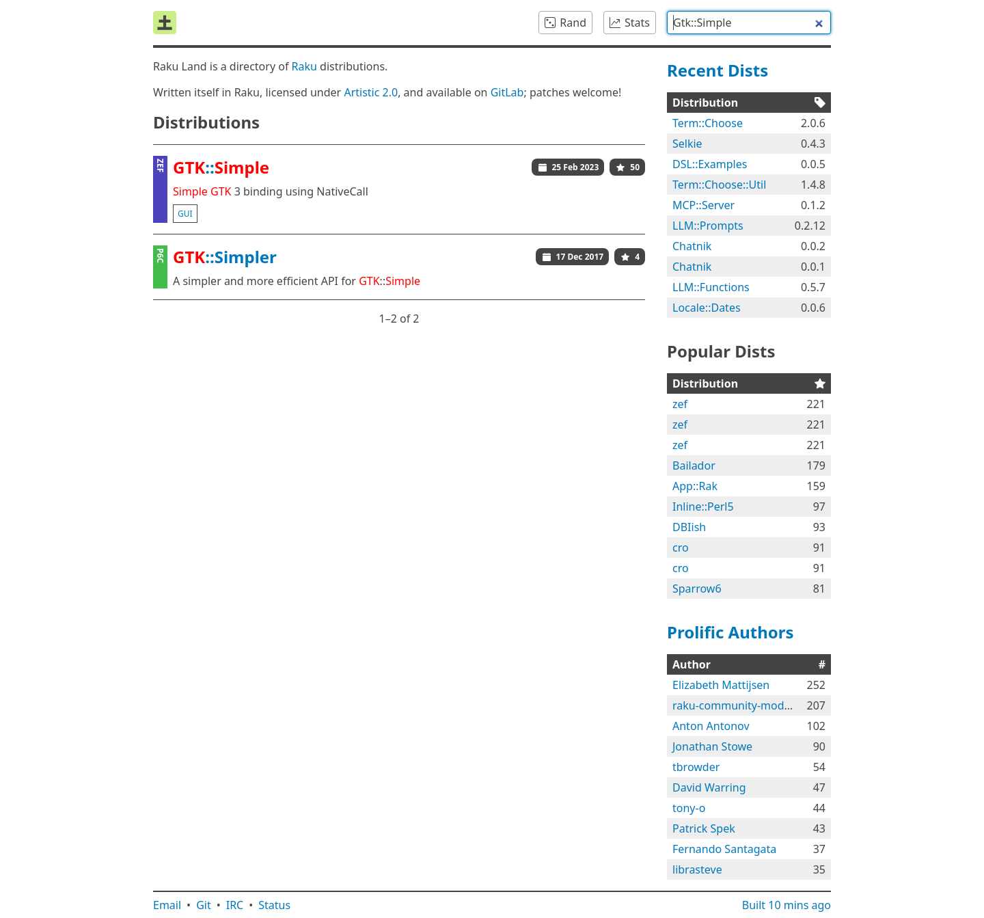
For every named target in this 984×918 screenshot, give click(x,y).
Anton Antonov (711, 725)
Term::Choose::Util (719, 184)
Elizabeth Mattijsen (720, 684)
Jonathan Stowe (712, 746)
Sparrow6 (697, 588)
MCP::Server (703, 205)
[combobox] (749, 22)
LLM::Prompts (707, 225)
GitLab (507, 92)
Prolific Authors (730, 632)
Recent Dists (717, 70)
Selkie (687, 143)
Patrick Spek (703, 828)
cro (680, 547)
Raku (304, 66)
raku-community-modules (738, 705)
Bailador (693, 465)
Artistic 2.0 (371, 92)
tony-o (688, 807)
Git (203, 905)
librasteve (697, 869)
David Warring (709, 787)
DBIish (689, 527)
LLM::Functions (711, 287)
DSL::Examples (709, 164)
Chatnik (691, 246)
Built (786, 905)
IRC (235, 905)
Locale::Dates (706, 307)
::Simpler (225, 256)
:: (221, 167)
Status (274, 905)
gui (185, 213)
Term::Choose (707, 123)
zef (679, 403)
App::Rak (695, 486)
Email (167, 905)
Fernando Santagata (724, 848)
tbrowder (696, 766)
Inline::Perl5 (703, 506)
